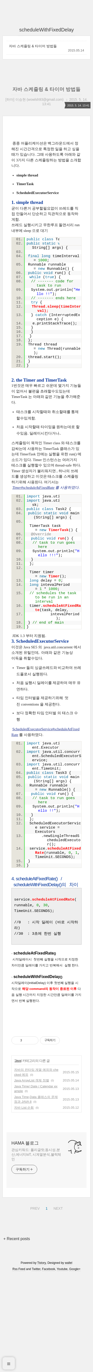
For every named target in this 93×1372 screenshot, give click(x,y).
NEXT (57, 1304)
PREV (34, 1304)
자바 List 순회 (24, 1204)
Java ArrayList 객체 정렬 (31, 1176)
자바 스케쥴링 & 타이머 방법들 (33, 46)
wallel (68, 1359)
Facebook (48, 1365)
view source (63, 241)
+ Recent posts (16, 1335)
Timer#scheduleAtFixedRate (33, 488)
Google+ (75, 1365)
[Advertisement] (46, 1074)
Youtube (62, 1365)
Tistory (41, 1359)
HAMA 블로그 (25, 1239)
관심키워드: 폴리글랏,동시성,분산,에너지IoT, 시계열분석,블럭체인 (36, 1250)
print (69, 241)
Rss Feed (18, 1365)
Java (18, 1157)
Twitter (36, 1365)
